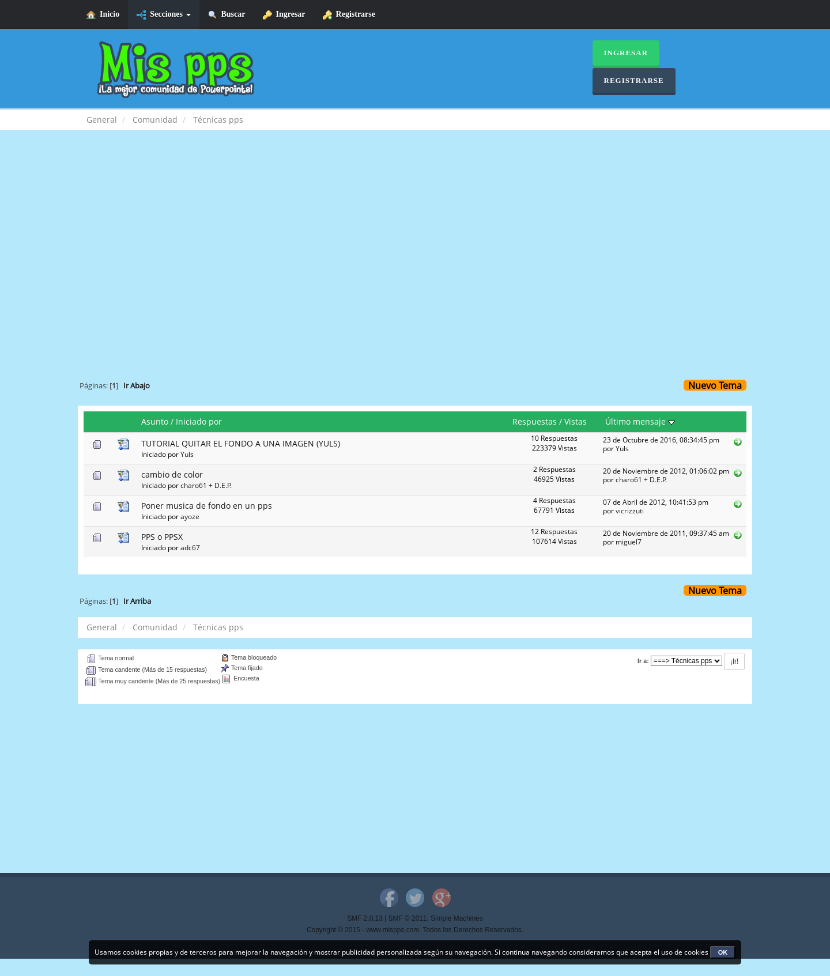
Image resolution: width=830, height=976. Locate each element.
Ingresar (284, 15)
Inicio (102, 15)
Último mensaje (640, 421)
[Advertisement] (415, 234)
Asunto (154, 421)
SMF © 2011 (407, 918)
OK (723, 952)
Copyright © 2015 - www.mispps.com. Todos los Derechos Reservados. (415, 930)
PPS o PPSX (162, 536)
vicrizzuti (630, 510)
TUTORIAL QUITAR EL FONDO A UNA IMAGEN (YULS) (240, 443)
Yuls (187, 454)
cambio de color (172, 474)
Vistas (575, 421)
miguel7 (629, 541)
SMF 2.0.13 (364, 918)
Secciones (163, 15)
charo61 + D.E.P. (206, 485)
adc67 (190, 547)
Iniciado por (199, 421)
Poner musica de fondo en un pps (206, 505)
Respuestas (534, 421)
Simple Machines (457, 918)
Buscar (227, 15)
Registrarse (349, 15)
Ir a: (643, 660)
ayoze (189, 516)
